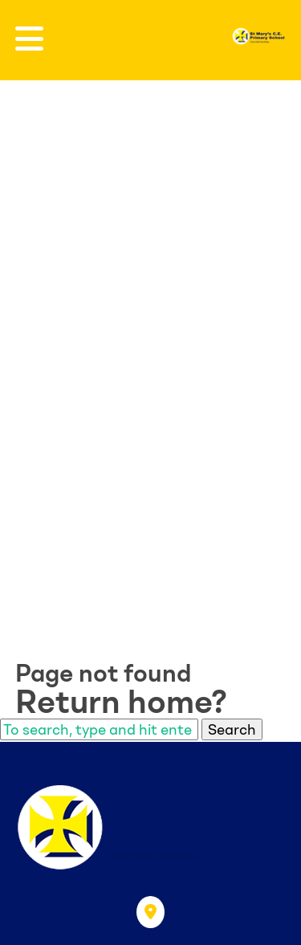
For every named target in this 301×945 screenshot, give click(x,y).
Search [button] (232, 729)
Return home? (121, 701)
